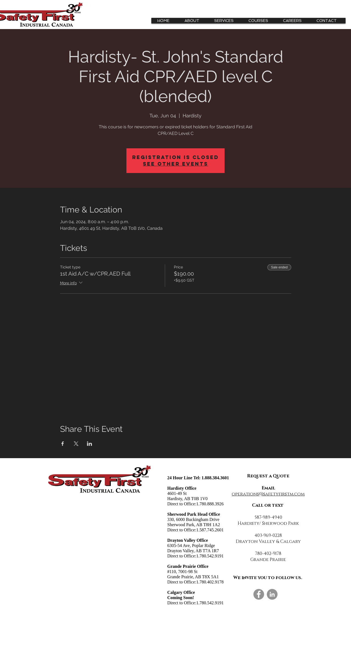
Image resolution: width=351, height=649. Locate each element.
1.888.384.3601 (215, 477)
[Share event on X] (76, 443)
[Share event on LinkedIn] (89, 443)
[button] (226, 20)
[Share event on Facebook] (62, 443)
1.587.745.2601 (209, 530)
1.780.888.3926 (209, 503)
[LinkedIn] (272, 594)
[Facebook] (258, 594)
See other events (175, 164)
